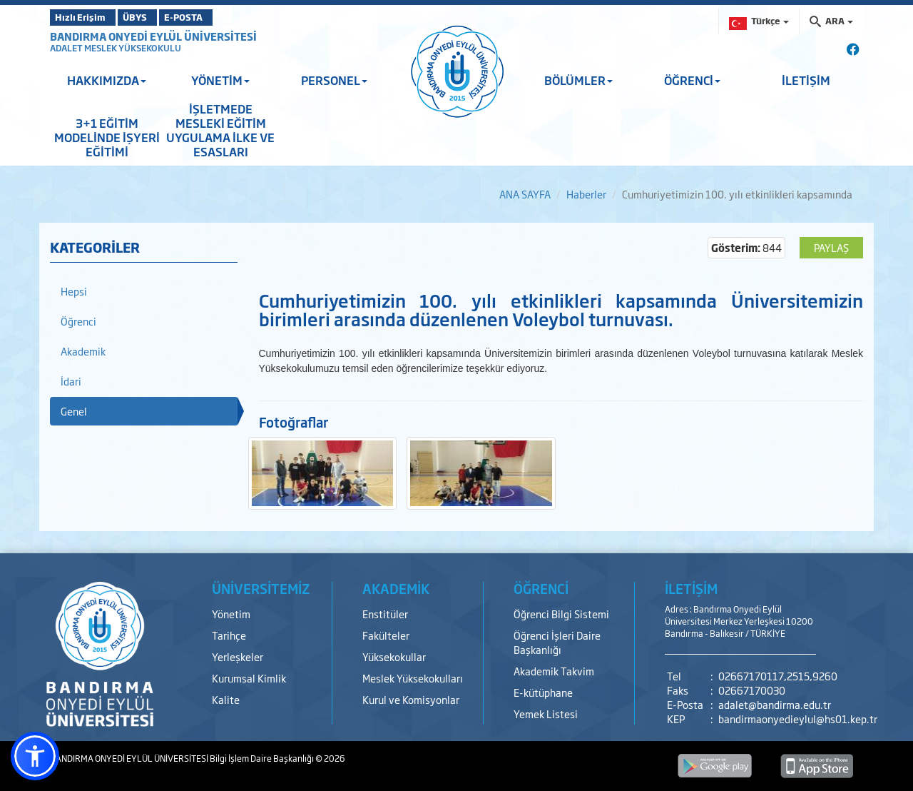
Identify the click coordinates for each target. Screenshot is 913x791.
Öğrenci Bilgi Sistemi (561, 613)
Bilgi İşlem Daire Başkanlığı (262, 758)
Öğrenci (78, 320)
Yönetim (231, 613)
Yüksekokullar (394, 656)
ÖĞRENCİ (692, 80)
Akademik (83, 350)
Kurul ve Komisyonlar (410, 699)
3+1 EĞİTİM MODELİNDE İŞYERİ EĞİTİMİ (107, 137)
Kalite (226, 699)
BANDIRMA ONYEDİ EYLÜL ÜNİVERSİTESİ (153, 36)
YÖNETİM (220, 80)
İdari (71, 380)
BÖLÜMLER (578, 80)
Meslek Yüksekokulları (412, 677)
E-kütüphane (543, 692)
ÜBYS (155, 17)
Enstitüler (385, 613)
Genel (74, 410)
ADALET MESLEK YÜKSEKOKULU (115, 47)
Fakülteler (385, 635)
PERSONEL (334, 80)
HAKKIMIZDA (106, 80)
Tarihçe (229, 635)
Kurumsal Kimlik (249, 677)
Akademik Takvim (554, 670)
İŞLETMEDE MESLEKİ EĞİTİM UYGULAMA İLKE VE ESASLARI (220, 130)
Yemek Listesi (546, 713)
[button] (35, 756)
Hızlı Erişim (85, 17)
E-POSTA (221, 17)
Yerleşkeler (237, 656)
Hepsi (74, 290)
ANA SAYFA (525, 193)
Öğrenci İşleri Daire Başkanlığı (557, 642)
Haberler (586, 193)
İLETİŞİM (806, 80)
